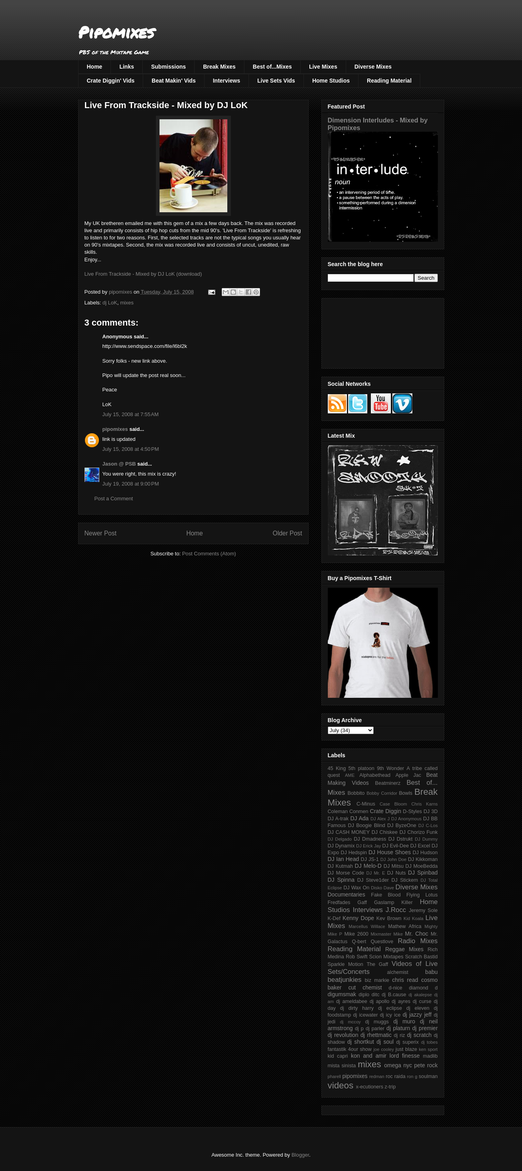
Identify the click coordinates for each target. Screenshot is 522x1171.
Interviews (226, 80)
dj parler (375, 1028)
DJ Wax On (356, 888)
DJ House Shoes (389, 852)
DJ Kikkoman (423, 859)
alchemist (397, 972)
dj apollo (379, 1001)
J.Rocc (396, 910)
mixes (127, 303)
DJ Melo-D (368, 866)
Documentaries (346, 894)
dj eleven (417, 1008)
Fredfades (339, 902)
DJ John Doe (393, 859)
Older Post (287, 533)
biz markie (377, 980)
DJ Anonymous (406, 818)
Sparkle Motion (345, 964)
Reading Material (389, 80)
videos (341, 1085)
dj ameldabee (351, 1001)
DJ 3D (431, 811)
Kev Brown (389, 918)
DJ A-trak (338, 818)
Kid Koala (414, 918)
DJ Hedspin (354, 852)
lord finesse (405, 1056)
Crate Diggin (385, 811)
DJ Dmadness (370, 839)
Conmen (358, 811)
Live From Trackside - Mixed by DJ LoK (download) (143, 274)
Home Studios (331, 80)
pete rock (425, 1065)
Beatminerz (388, 783)
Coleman (338, 811)
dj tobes (429, 1042)
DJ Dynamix (341, 846)
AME (350, 775)
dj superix (407, 1042)
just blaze (406, 1049)
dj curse (422, 1001)
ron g (412, 1076)
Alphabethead (374, 775)
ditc (376, 994)
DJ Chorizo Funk (419, 832)
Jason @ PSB (119, 464)
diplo (364, 994)
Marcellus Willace (367, 926)
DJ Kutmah (340, 866)
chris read (405, 980)
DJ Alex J (380, 818)
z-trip (390, 1087)
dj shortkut (360, 1042)
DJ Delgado (340, 839)
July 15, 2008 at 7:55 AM (130, 414)
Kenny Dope (358, 918)
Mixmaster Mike (387, 934)
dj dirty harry (357, 1008)
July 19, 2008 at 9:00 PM (130, 484)
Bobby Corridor (381, 793)
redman (376, 1076)
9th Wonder (390, 768)
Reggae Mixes (404, 949)
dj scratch (419, 1035)
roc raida (395, 1076)
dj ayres (401, 1001)
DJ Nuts (396, 873)
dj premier (425, 1028)
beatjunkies (345, 979)
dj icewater (365, 1015)
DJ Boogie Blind (366, 825)
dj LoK (109, 303)
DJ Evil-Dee (395, 846)
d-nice (395, 988)
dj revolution (343, 1035)
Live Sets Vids (276, 80)
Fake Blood (385, 895)
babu (431, 972)
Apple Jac (408, 775)
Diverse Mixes (373, 66)
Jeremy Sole (423, 910)
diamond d (423, 988)
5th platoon (361, 768)
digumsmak (342, 994)
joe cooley (383, 1049)
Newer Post (101, 533)
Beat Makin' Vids (173, 80)
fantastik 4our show (350, 1049)
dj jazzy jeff (417, 1014)
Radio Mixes (417, 941)
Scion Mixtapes (386, 957)
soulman (428, 1076)
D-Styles (412, 811)
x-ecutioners (369, 1087)
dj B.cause (394, 994)
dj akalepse (420, 994)
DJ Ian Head (343, 859)
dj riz (399, 1035)
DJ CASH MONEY (349, 832)
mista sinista (342, 1065)
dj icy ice (390, 1015)
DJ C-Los (428, 825)
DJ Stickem (404, 880)
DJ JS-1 (370, 859)
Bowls (405, 793)
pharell (334, 1076)
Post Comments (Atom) (209, 554)
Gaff (362, 902)
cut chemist (365, 987)
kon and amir (368, 1056)
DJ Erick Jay (368, 845)
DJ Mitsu (394, 866)
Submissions (168, 66)
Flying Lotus (422, 895)
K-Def (334, 918)
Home (94, 66)
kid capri (338, 1056)
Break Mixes (219, 66)
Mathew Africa (404, 926)
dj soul (385, 1042)
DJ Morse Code (346, 873)
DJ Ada (359, 818)
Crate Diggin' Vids (111, 80)
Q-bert (359, 941)
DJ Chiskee (385, 832)
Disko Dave (382, 887)
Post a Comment (114, 499)
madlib (430, 1056)
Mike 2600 (356, 934)
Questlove (381, 941)
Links (126, 66)
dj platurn (398, 1028)
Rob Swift (357, 957)
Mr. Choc (416, 933)
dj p (359, 1028)
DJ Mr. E (375, 873)
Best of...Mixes (272, 66)
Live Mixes (323, 66)
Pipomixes (116, 32)
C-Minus (366, 804)
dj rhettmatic (376, 1035)
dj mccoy (350, 1021)
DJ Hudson (425, 852)
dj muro (404, 1021)
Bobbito (355, 793)
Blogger (300, 1155)
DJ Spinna (341, 880)
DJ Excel (420, 846)
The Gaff (377, 964)
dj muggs (377, 1022)
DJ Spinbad (422, 872)
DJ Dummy (426, 839)
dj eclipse (390, 1008)
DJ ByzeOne (401, 825)
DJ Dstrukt (400, 839)
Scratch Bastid (421, 957)
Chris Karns (424, 804)
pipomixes (115, 429)
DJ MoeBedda (422, 866)
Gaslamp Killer (393, 902)
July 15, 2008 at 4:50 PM (130, 449)
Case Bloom (393, 804)
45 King (337, 768)
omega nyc (398, 1065)
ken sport (428, 1049)
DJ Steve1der (373, 880)
